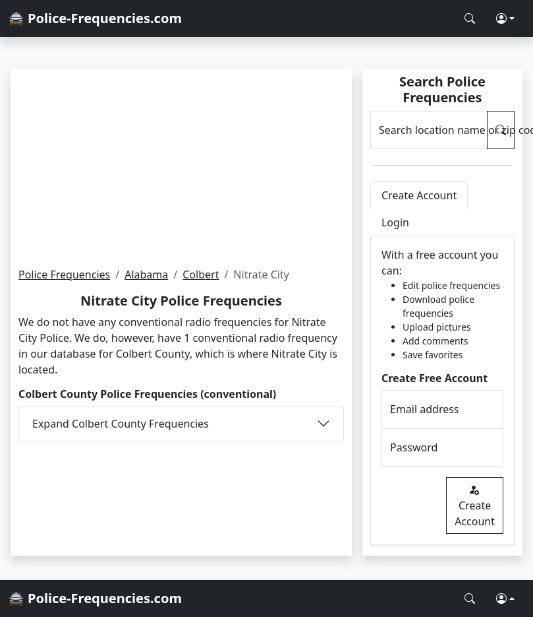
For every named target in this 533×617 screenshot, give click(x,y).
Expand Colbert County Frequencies (120, 423)
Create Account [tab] (419, 195)
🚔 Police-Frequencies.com (95, 18)
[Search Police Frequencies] (470, 18)
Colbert (200, 274)
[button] (505, 18)
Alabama (146, 274)
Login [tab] (395, 222)
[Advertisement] (181, 167)
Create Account (475, 505)
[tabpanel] (442, 390)
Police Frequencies (64, 274)
